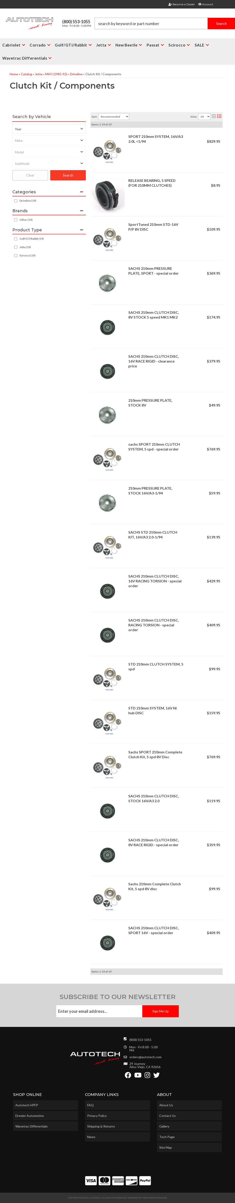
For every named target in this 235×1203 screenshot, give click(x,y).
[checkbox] (15, 219)
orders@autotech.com (145, 1057)
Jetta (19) (25, 247)
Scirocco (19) (28, 255)
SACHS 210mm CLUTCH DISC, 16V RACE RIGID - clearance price (153, 361)
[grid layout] (214, 116)
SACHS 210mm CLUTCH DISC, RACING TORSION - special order (153, 625)
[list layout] (219, 116)
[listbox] (49, 129)
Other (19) (26, 219)
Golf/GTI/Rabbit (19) (32, 238)
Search (68, 175)
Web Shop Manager (155, 1197)
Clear (30, 175)
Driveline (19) (28, 200)
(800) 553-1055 (140, 1040)
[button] (27, 58)
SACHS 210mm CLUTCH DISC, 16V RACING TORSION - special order (155, 581)
